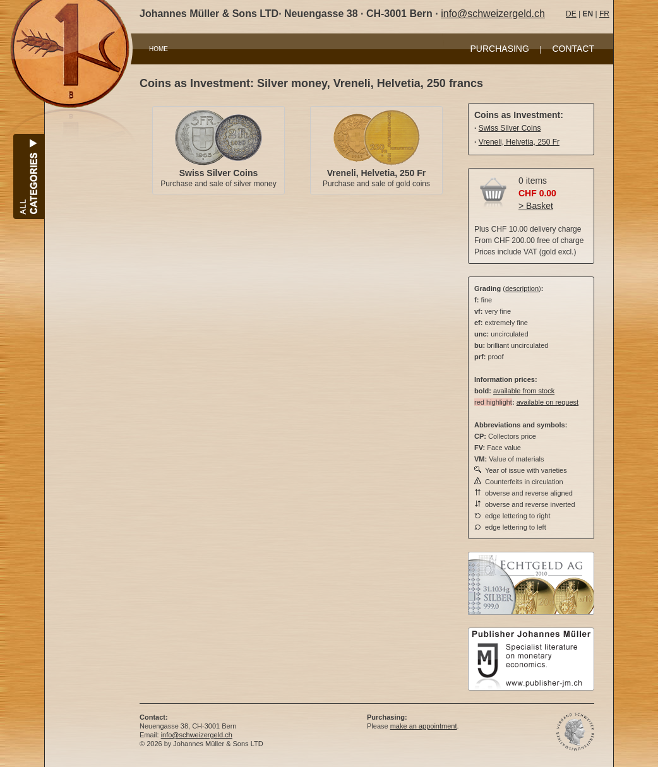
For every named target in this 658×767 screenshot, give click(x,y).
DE (571, 13)
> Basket (535, 206)
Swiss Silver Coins (218, 173)
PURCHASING (499, 49)
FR (604, 13)
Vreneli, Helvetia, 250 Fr (376, 173)
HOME (158, 48)
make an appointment (423, 726)
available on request (547, 402)
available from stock (523, 391)
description (522, 288)
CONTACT (573, 49)
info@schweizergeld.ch (493, 13)
